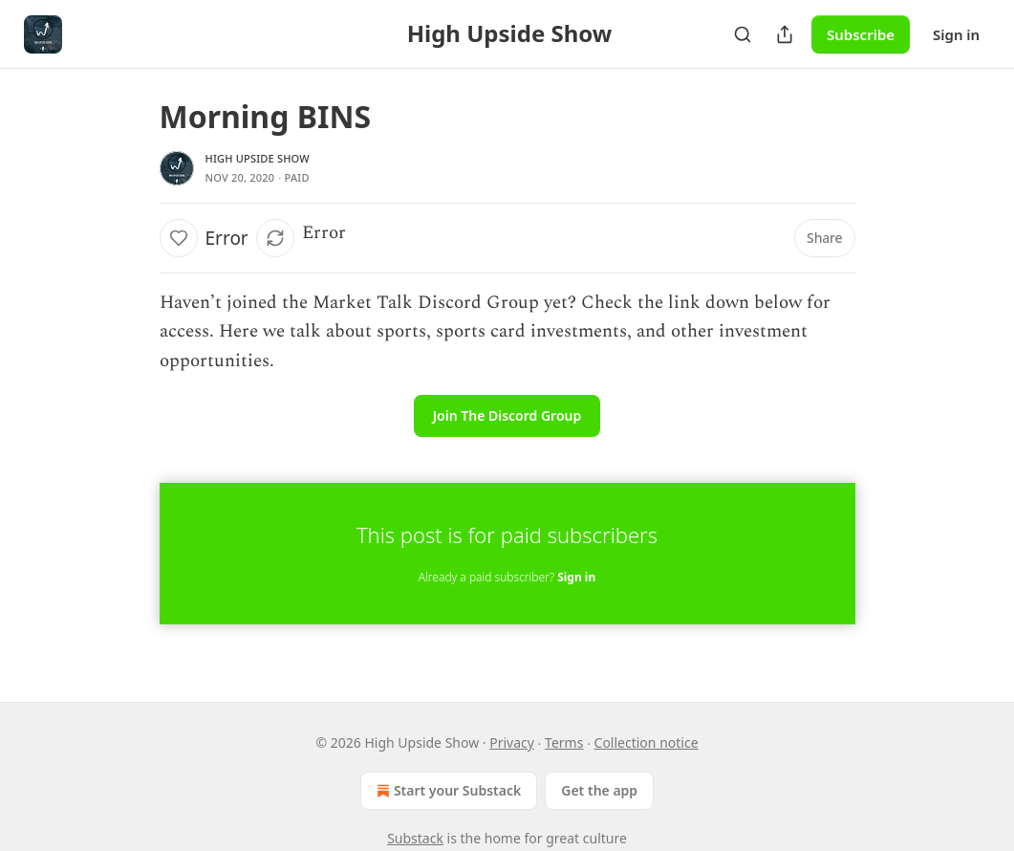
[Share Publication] (785, 34)
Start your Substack (447, 790)
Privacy (511, 742)
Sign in (956, 34)
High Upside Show (257, 158)
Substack (415, 838)
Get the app (599, 790)
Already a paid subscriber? (507, 577)
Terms (564, 742)
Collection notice (646, 742)
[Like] (179, 238)
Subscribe (861, 34)
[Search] (742, 34)
